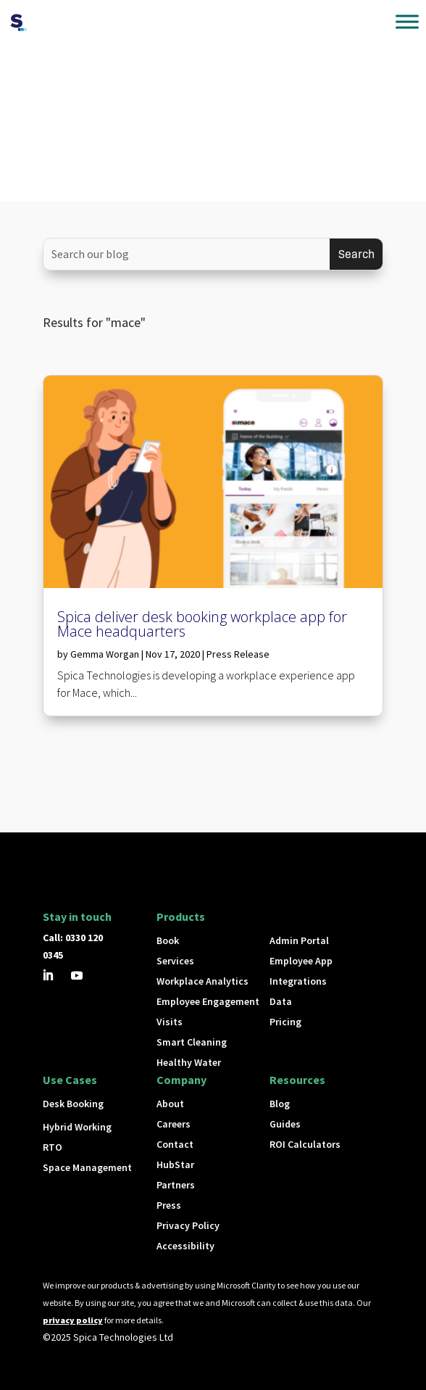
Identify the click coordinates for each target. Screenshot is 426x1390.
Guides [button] (285, 1123)
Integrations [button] (298, 981)
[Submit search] (356, 254)
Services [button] (175, 960)
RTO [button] (52, 1147)
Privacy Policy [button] (188, 1225)
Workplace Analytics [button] (202, 981)
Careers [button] (173, 1123)
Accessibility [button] (185, 1245)
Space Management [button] (87, 1167)
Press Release (238, 654)
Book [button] (167, 940)
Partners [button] (175, 1184)
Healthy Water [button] (188, 1062)
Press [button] (168, 1205)
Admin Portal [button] (299, 940)
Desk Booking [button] (73, 1103)
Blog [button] (280, 1103)
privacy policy (73, 1320)
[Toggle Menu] (407, 21)
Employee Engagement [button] (207, 1001)
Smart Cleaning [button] (191, 1041)
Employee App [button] (301, 960)
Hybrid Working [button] (77, 1126)
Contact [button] (174, 1144)
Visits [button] (169, 1021)
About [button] (170, 1103)
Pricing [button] (285, 1021)
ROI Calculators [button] (305, 1144)
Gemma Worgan (104, 654)
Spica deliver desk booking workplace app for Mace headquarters (202, 624)
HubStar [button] (175, 1164)
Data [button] (281, 1001)
